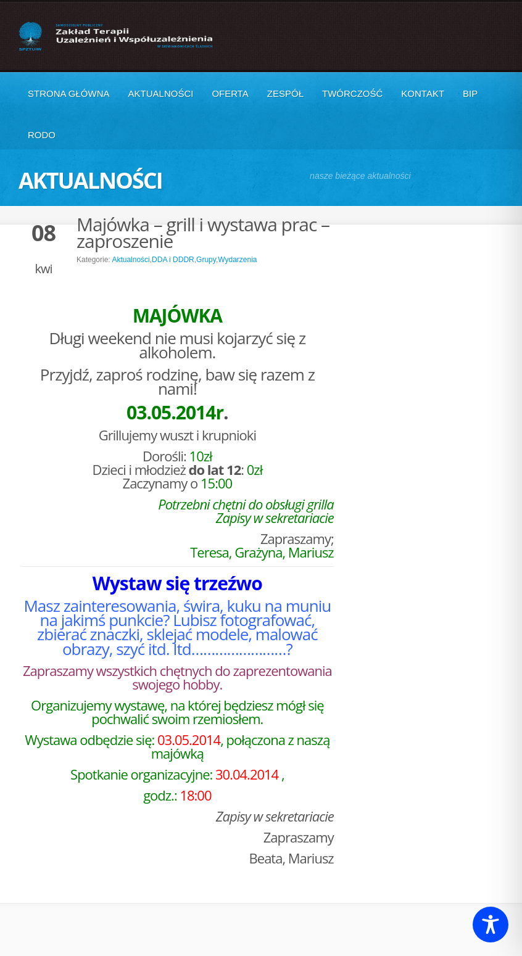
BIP (470, 93)
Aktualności (161, 93)
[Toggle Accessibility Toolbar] (490, 924)
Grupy (206, 259)
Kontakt (422, 93)
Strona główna (69, 93)
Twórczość (352, 93)
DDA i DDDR (173, 259)
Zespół (285, 93)
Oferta (230, 93)
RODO (42, 135)
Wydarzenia (237, 259)
